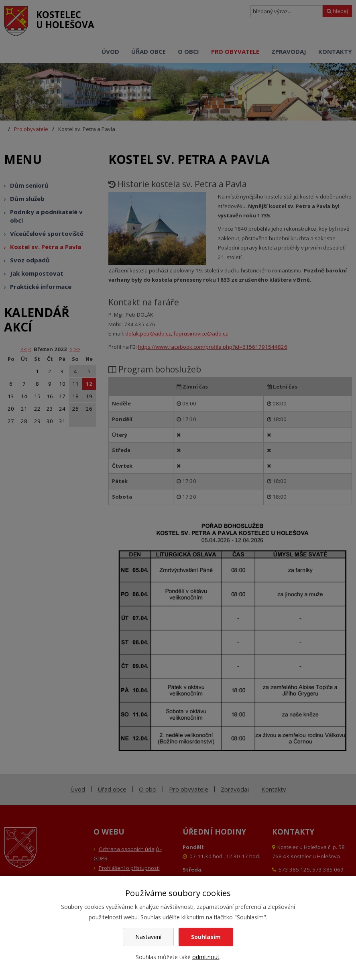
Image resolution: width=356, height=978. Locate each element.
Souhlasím (206, 937)
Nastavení (148, 937)
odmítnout (206, 957)
